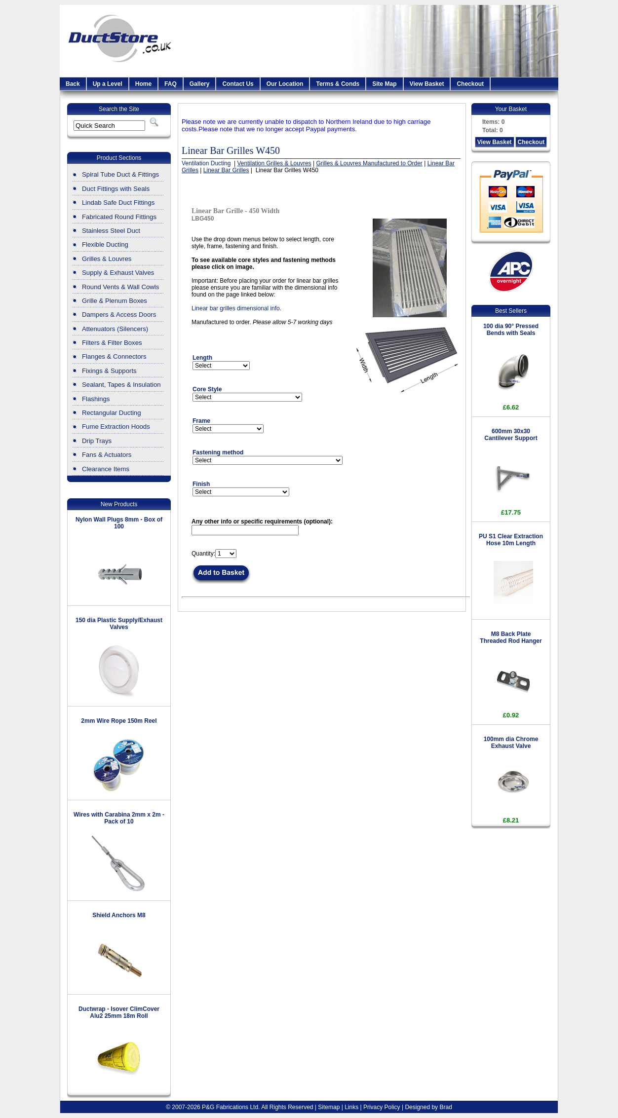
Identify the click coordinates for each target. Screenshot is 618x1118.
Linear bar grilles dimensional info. (236, 308)
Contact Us (237, 83)
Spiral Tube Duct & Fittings (120, 174)
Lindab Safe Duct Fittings (118, 202)
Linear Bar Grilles (226, 170)
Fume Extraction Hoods (116, 426)
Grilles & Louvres (106, 258)
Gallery (200, 83)
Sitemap (329, 1107)
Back (73, 83)
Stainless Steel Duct (111, 230)
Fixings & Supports (109, 370)
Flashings (96, 399)
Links (351, 1107)
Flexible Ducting (105, 244)
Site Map (384, 83)
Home (143, 83)
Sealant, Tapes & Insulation (121, 384)
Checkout (470, 83)
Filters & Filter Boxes (112, 342)
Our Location (285, 83)
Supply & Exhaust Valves (118, 272)
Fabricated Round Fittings (119, 217)
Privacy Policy (381, 1107)
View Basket (427, 83)
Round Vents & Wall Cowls (120, 287)
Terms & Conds (337, 83)
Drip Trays (97, 441)
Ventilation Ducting (207, 163)
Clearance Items (105, 469)
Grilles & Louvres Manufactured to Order (369, 163)
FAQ (170, 83)
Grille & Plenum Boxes (114, 300)
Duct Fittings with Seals (116, 188)
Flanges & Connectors (114, 356)
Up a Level (107, 83)
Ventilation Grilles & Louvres (274, 163)
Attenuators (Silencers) (115, 329)
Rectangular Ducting (111, 412)
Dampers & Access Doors (119, 314)
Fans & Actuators (106, 454)
